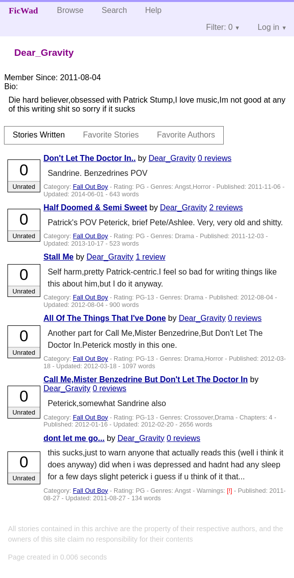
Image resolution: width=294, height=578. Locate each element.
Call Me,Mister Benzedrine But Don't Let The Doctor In (145, 379)
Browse (70, 10)
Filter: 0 (219, 27)
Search (114, 10)
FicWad (23, 10)
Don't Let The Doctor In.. (89, 158)
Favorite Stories (111, 135)
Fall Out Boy (90, 186)
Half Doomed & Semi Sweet (95, 207)
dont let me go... (74, 438)
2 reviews (226, 207)
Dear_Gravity (171, 158)
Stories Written (38, 135)
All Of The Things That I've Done (104, 318)
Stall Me (58, 257)
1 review (150, 257)
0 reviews (215, 158)
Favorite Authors (186, 135)
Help (153, 10)
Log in (269, 27)
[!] (230, 490)
